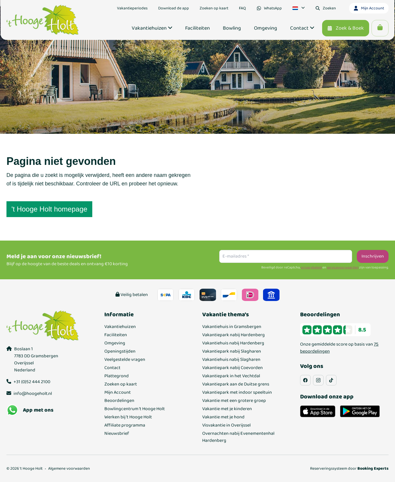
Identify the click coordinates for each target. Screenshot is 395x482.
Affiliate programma (124, 425)
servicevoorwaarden (343, 267)
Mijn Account (117, 392)
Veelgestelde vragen (124, 359)
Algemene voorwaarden (69, 468)
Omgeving (114, 343)
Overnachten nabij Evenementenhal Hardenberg (238, 437)
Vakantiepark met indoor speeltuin (237, 392)
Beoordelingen (119, 400)
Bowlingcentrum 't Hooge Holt (134, 408)
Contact (112, 367)
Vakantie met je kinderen (227, 408)
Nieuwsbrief (116, 433)
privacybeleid (311, 267)
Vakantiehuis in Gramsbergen (231, 326)
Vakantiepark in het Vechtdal (231, 376)
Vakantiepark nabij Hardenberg (233, 335)
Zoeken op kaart (120, 384)
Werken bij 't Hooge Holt (128, 417)
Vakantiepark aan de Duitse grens (235, 384)
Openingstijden (119, 351)
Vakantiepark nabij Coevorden (232, 367)
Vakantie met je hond (223, 417)
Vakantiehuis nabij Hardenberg (233, 343)
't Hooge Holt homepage (49, 209)
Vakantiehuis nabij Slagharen (231, 359)
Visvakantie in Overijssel (226, 425)
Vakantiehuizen (120, 326)
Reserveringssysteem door (349, 468)
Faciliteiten (115, 335)
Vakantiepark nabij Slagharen (231, 351)
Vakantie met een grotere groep (234, 400)
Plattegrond (116, 376)
